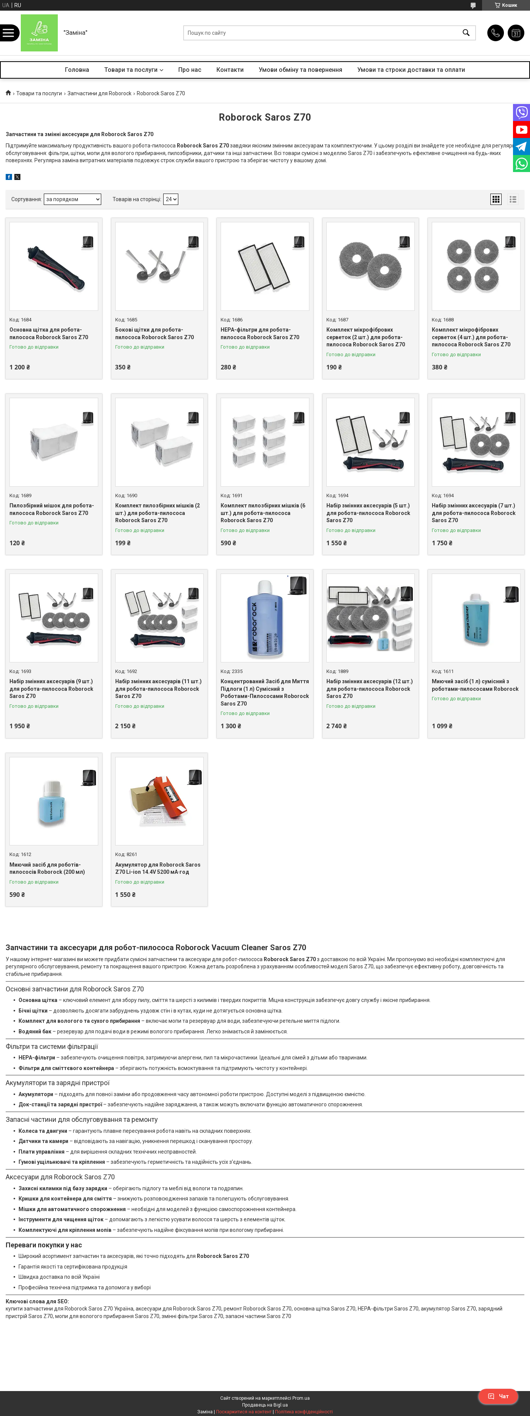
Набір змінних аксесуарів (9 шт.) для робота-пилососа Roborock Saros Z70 (51, 688)
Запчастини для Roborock (99, 93)
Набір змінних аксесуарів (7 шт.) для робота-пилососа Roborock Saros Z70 (474, 513)
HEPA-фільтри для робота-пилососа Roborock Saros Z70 (260, 333)
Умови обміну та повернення (300, 69)
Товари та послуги (131, 69)
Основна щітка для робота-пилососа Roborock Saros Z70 (48, 333)
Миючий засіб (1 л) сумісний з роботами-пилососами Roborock (475, 685)
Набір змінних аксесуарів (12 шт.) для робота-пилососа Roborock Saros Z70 (369, 688)
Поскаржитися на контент (244, 1411)
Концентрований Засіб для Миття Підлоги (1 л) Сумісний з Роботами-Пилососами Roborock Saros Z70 (265, 692)
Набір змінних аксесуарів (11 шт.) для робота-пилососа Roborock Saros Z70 (158, 688)
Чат (498, 1396)
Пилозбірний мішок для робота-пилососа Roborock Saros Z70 (51, 509)
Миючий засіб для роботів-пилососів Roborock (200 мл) (47, 868)
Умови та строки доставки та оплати (411, 69)
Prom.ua (301, 1398)
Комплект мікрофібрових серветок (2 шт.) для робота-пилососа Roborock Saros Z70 (365, 337)
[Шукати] (466, 33)
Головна (77, 69)
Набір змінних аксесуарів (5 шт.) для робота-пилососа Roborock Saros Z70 (368, 513)
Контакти (230, 69)
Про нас (189, 69)
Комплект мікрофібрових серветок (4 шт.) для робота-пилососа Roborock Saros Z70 (471, 337)
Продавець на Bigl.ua (265, 1405)
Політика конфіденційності (304, 1411)
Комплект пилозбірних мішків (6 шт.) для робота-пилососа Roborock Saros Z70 (263, 513)
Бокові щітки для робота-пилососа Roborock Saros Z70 (154, 333)
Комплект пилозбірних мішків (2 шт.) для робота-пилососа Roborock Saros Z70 (157, 513)
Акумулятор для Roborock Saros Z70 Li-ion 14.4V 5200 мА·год (158, 868)
